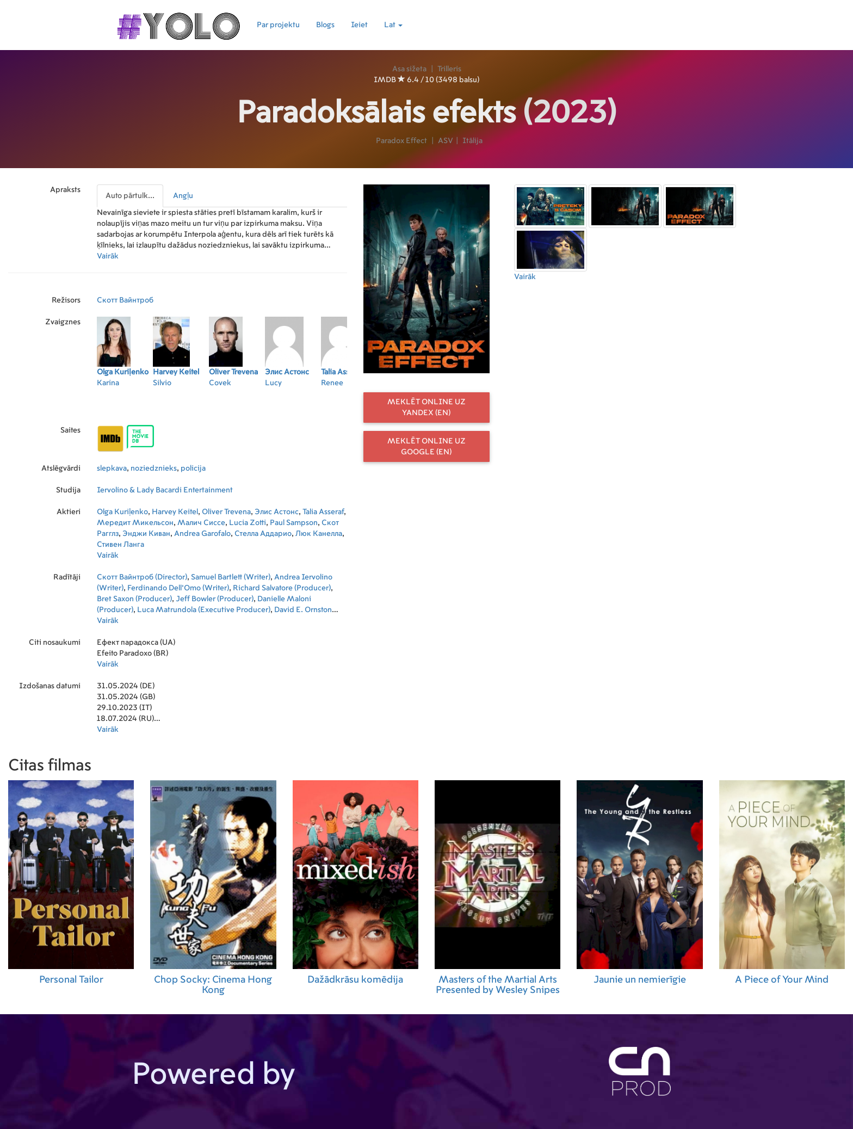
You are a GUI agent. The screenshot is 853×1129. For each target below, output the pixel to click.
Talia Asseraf (323, 512)
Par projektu (278, 25)
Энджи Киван (146, 534)
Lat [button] (393, 25)
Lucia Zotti (247, 523)
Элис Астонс (277, 512)
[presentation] (130, 195)
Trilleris (449, 69)
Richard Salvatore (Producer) (282, 588)
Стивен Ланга (120, 544)
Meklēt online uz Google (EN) (426, 446)
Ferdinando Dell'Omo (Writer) (178, 588)
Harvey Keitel (175, 512)
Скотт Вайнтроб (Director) (142, 577)
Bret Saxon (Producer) (134, 599)
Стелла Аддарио (263, 534)
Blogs (325, 25)
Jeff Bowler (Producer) (215, 599)
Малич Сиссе (201, 523)
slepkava (112, 468)
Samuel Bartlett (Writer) (230, 577)
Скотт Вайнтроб (125, 300)
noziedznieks (154, 468)
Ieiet (359, 25)
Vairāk (108, 256)
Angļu (183, 196)
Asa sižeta (409, 69)
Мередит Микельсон (135, 523)
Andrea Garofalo (202, 534)
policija (193, 468)
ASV (445, 141)
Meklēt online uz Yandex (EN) (426, 407)
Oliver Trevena (226, 512)
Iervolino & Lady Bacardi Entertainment (165, 490)
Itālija (472, 141)
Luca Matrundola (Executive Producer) (203, 610)
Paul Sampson (294, 523)
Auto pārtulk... (130, 196)
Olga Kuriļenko (122, 512)
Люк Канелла (318, 534)
